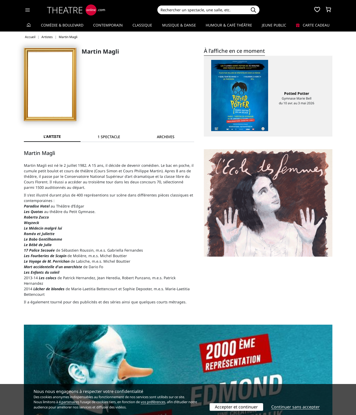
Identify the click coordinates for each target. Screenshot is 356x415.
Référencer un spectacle (202, 365)
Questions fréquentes (122, 371)
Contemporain (108, 25)
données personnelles (134, 376)
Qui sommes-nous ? (41, 365)
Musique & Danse (179, 25)
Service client (114, 365)
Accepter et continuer (236, 407)
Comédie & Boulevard (62, 25)
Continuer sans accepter (295, 407)
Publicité (188, 371)
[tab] (109, 137)
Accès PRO (190, 376)
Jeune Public (274, 25)
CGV (106, 376)
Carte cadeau (313, 25)
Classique (142, 25)
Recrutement (35, 371)
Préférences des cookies (124, 382)
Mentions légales (39, 376)
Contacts (31, 382)
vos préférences (153, 402)
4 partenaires (69, 402)
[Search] (202, 10)
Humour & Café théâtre (229, 25)
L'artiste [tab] (52, 136)
